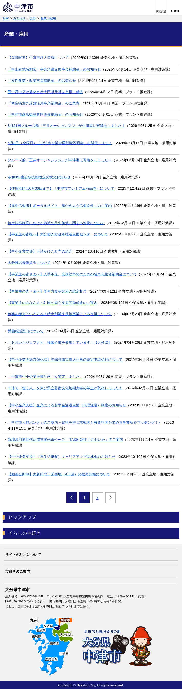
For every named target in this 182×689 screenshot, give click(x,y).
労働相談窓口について (26, 331)
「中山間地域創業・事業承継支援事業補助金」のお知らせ (54, 69)
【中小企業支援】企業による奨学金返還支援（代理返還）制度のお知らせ (67, 405)
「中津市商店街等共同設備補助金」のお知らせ (45, 114)
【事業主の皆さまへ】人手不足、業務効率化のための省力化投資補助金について (72, 274)
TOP (6, 18)
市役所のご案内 (17, 571)
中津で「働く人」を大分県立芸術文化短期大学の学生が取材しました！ (65, 388)
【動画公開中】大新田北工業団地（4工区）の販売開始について (59, 474)
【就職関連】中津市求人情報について (38, 58)
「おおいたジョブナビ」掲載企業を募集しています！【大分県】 (60, 342)
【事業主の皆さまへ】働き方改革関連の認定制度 (47, 291)
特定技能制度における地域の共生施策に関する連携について (56, 223)
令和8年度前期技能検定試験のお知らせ (39, 177)
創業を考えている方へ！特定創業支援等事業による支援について (60, 314)
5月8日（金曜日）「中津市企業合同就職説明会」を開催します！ (60, 143)
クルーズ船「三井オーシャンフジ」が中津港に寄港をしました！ (60, 160)
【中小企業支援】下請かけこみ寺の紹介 (40, 251)
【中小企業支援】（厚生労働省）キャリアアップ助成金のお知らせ (61, 457)
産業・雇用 (48, 18)
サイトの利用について (23, 555)
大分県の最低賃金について (29, 263)
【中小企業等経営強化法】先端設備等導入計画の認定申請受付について (65, 359)
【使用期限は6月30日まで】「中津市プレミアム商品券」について (61, 188)
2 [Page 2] (97, 497)
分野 (33, 18)
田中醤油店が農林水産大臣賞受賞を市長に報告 (45, 92)
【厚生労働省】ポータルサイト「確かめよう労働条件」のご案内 (60, 206)
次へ (110, 497)
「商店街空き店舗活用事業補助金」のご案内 (43, 103)
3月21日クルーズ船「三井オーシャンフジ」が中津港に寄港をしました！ (66, 126)
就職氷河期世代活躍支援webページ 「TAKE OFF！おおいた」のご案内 (65, 439)
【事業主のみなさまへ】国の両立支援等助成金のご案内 (52, 303)
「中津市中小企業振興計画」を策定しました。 (45, 377)
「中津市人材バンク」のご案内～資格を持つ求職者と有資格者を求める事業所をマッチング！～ (85, 422)
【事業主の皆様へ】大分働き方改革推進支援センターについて (58, 234)
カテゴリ (19, 18)
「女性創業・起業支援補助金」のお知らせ (42, 80)
